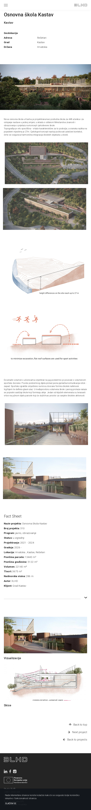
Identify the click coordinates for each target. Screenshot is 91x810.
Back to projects (77, 739)
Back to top (80, 724)
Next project (79, 732)
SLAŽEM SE (10, 803)
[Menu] (6, 5)
